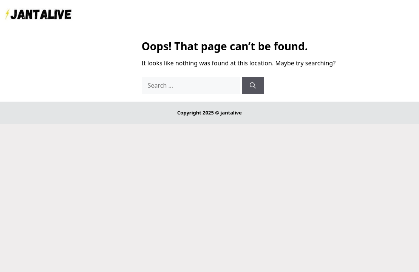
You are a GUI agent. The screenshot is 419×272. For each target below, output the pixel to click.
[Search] (253, 85)
